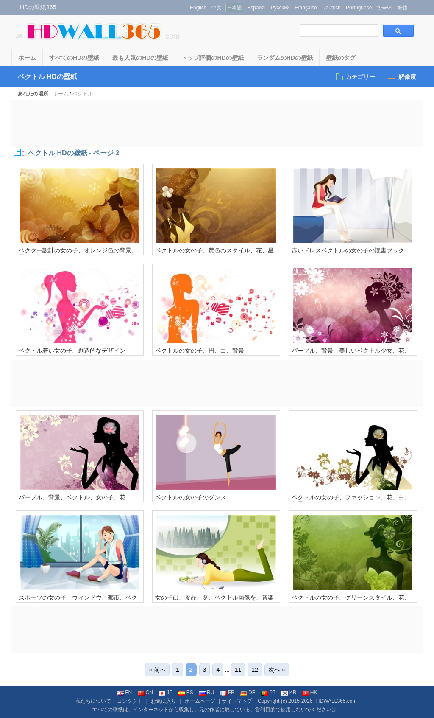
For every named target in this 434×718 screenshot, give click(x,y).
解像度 (402, 76)
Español (256, 8)
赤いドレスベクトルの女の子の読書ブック (348, 250)
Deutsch (331, 8)
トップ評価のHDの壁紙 (212, 57)
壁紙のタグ (341, 57)
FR (227, 693)
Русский (280, 8)
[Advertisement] (217, 123)
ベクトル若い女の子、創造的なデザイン (72, 350)
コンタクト (129, 701)
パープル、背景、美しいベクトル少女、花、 (351, 350)
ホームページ (200, 701)
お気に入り (163, 701)
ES (185, 693)
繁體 (402, 8)
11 (238, 669)
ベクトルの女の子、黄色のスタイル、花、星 (214, 250)
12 (254, 669)
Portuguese (359, 8)
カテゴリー (355, 76)
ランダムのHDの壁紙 (285, 57)
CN (145, 693)
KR (289, 693)
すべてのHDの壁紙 (74, 57)
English (198, 8)
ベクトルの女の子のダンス (190, 497)
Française (306, 8)
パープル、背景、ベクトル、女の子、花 (72, 497)
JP (165, 693)
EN (124, 693)
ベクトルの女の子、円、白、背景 (199, 350)
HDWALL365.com (336, 701)
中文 (216, 8)
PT (268, 693)
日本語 (234, 8)
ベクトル (82, 94)
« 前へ (157, 669)
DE (248, 693)
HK (309, 693)
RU (206, 693)
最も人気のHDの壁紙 (140, 57)
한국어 (384, 8)
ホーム (27, 57)
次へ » (276, 669)
